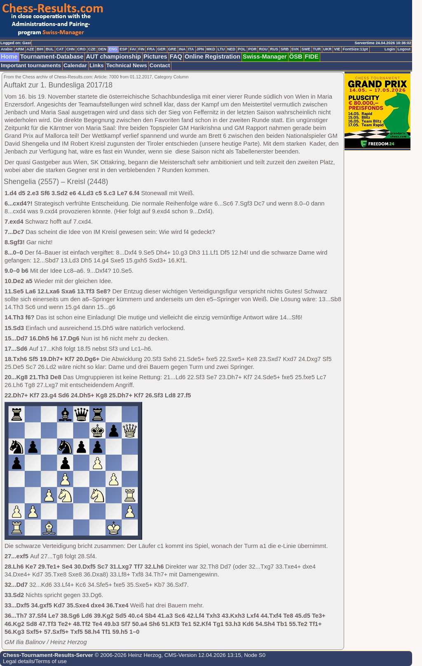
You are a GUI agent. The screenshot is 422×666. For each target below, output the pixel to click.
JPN (200, 49)
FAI (133, 49)
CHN (70, 49)
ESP (123, 49)
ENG (113, 49)
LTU (221, 49)
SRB (285, 49)
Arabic (7, 49)
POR (252, 49)
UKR (327, 49)
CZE (92, 49)
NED (231, 49)
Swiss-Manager (265, 56)
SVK (295, 49)
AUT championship (113, 56)
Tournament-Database (52, 56)
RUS (274, 49)
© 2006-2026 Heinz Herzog (127, 655)
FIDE (312, 56)
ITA (191, 49)
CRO (81, 49)
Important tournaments (31, 65)
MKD (210, 49)
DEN (102, 49)
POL (242, 49)
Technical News (126, 65)
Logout (403, 49)
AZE (30, 49)
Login (389, 49)
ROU (263, 49)
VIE (337, 49)
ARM (19, 49)
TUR (317, 49)
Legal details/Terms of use (35, 661)
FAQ (176, 56)
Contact (160, 65)
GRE (172, 49)
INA (182, 49)
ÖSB (295, 56)
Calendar (75, 65)
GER (161, 49)
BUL (50, 49)
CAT (59, 49)
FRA (151, 49)
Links (96, 65)
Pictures (155, 56)
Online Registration (212, 56)
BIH (40, 49)
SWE (306, 49)
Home (9, 56)
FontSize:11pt (355, 49)
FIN (141, 49)
